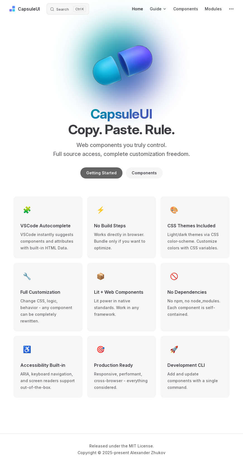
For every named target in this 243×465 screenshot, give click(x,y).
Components (144, 172)
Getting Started (101, 172)
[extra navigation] (231, 9)
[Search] (68, 9)
